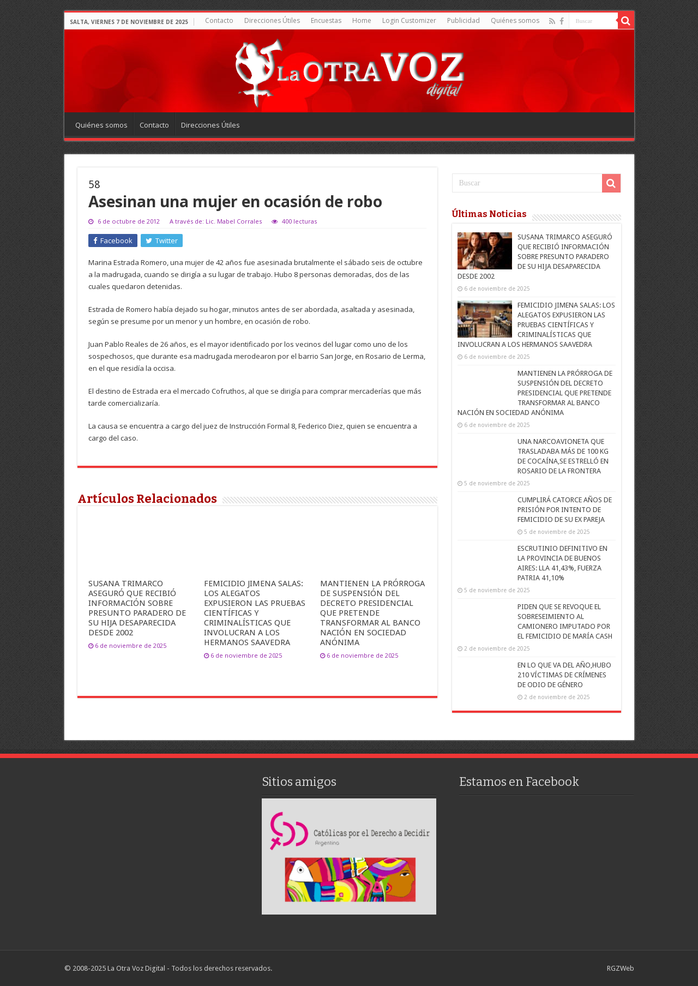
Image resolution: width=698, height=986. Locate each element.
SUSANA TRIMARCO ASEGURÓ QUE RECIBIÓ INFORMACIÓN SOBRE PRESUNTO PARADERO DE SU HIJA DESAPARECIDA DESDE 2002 (137, 608)
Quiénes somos (515, 20)
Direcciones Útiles (272, 20)
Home (361, 20)
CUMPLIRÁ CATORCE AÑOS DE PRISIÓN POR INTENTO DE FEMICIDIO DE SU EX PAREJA (565, 510)
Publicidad (463, 20)
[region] (349, 856)
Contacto (219, 20)
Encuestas (326, 20)
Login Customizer (409, 20)
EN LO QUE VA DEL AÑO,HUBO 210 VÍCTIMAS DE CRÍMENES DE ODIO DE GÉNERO (564, 675)
